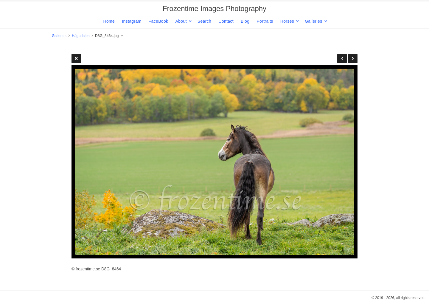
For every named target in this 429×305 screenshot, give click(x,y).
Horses (287, 21)
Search (204, 21)
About (180, 21)
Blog (245, 21)
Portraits (265, 21)
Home (109, 21)
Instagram (131, 21)
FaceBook (158, 21)
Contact (226, 21)
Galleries (313, 21)
